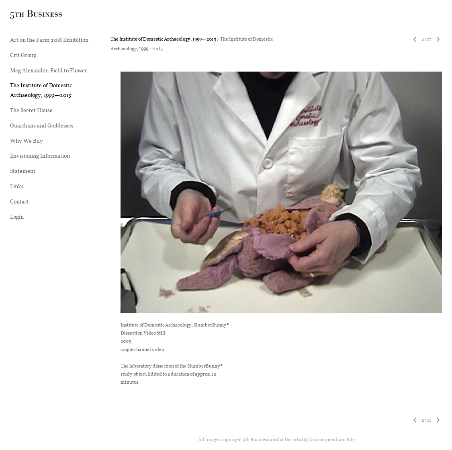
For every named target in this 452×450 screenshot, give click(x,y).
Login (17, 216)
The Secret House (31, 110)
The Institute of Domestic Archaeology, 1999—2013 (41, 90)
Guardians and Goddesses (42, 125)
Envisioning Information (40, 155)
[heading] (30, 15)
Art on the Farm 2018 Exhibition (49, 39)
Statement (22, 170)
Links (17, 186)
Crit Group (23, 55)
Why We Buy (26, 140)
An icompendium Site (332, 439)
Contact (19, 201)
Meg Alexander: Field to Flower (48, 70)
